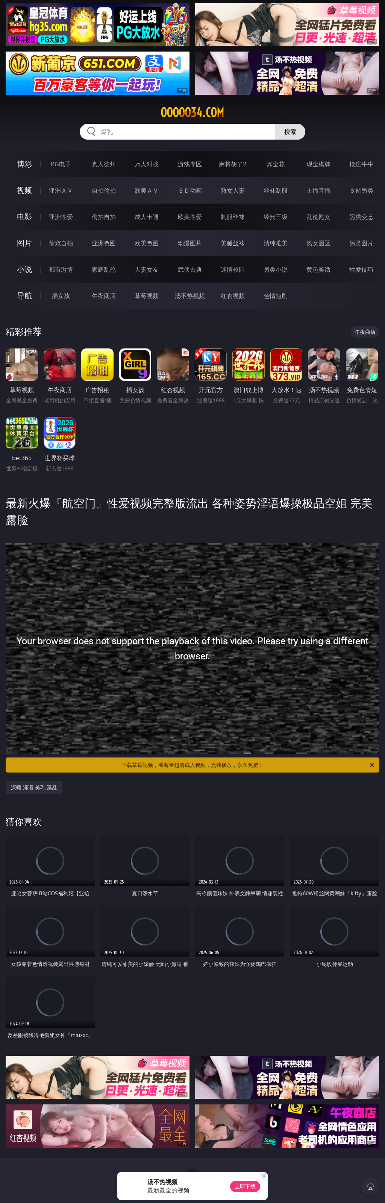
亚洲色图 (104, 243)
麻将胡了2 (232, 164)
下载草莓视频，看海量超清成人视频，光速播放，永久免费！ (248, 765)
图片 (24, 243)
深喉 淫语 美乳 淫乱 (34, 787)
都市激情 (61, 269)
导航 (24, 295)
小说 (24, 269)
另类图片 (361, 243)
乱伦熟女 (318, 217)
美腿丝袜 (233, 243)
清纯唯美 (276, 243)
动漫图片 (190, 243)
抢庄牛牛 (361, 164)
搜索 (290, 132)
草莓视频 (147, 296)
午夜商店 (104, 296)
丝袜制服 (276, 190)
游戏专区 (190, 164)
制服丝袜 (233, 217)
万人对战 (147, 164)
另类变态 (361, 217)
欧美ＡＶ (147, 190)
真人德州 (104, 164)
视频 (24, 190)
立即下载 (245, 1186)
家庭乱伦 (104, 269)
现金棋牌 (318, 164)
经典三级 (276, 217)
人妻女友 (147, 269)
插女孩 (61, 296)
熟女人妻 (233, 190)
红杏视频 (233, 296)
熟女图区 (318, 243)
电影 (24, 216)
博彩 (24, 164)
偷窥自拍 (61, 243)
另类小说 (276, 269)
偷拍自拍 (104, 217)
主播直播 (318, 190)
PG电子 (61, 164)
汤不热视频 (190, 296)
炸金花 (276, 164)
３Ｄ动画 (190, 190)
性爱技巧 (361, 269)
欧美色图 (147, 243)
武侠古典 (190, 269)
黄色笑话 (318, 269)
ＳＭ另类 (361, 190)
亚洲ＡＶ (61, 190)
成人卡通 (147, 217)
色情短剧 (276, 296)
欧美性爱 (190, 217)
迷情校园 (233, 269)
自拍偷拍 (104, 190)
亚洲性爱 (61, 217)
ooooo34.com (192, 112)
